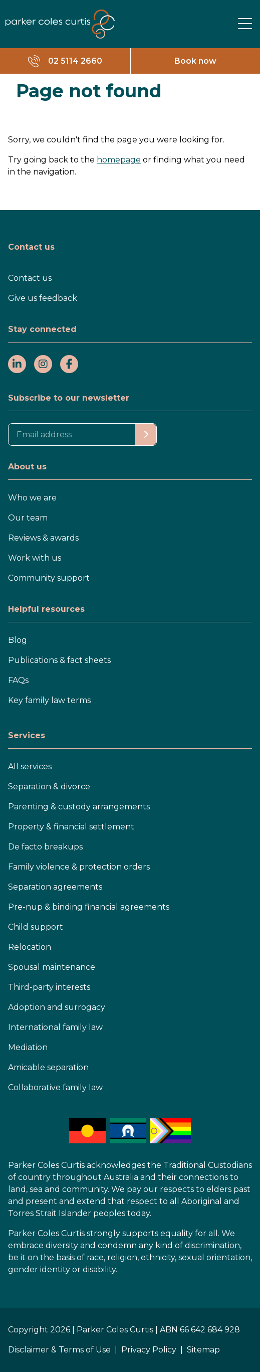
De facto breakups (45, 846)
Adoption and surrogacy (56, 1007)
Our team (28, 518)
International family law (55, 1027)
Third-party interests (49, 987)
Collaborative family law (55, 1087)
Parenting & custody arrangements (79, 806)
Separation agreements (55, 887)
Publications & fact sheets (59, 660)
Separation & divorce (49, 786)
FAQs (18, 680)
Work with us (34, 558)
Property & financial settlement (71, 826)
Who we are (32, 497)
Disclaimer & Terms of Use (59, 1349)
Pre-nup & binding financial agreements (88, 907)
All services (30, 766)
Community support (49, 578)
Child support (35, 927)
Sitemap (203, 1349)
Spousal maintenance (51, 967)
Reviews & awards (43, 538)
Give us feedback (42, 298)
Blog (17, 640)
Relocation (29, 947)
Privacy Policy (148, 1349)
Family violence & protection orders (79, 867)
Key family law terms (49, 700)
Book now (195, 61)
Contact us (30, 278)
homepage (119, 159)
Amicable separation (48, 1067)
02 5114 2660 (75, 61)
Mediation (28, 1047)
